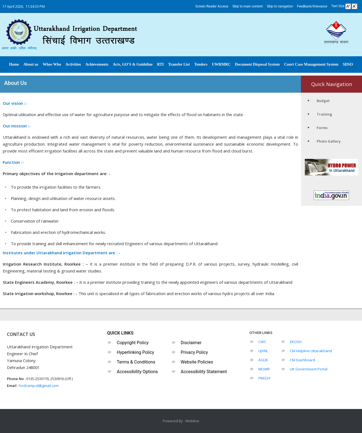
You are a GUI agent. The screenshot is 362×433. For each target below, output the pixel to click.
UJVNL (263, 350)
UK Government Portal (308, 369)
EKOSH (295, 341)
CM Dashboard (302, 359)
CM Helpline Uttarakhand (311, 350)
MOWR (264, 369)
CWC (262, 341)
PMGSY (264, 378)
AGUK (263, 359)
